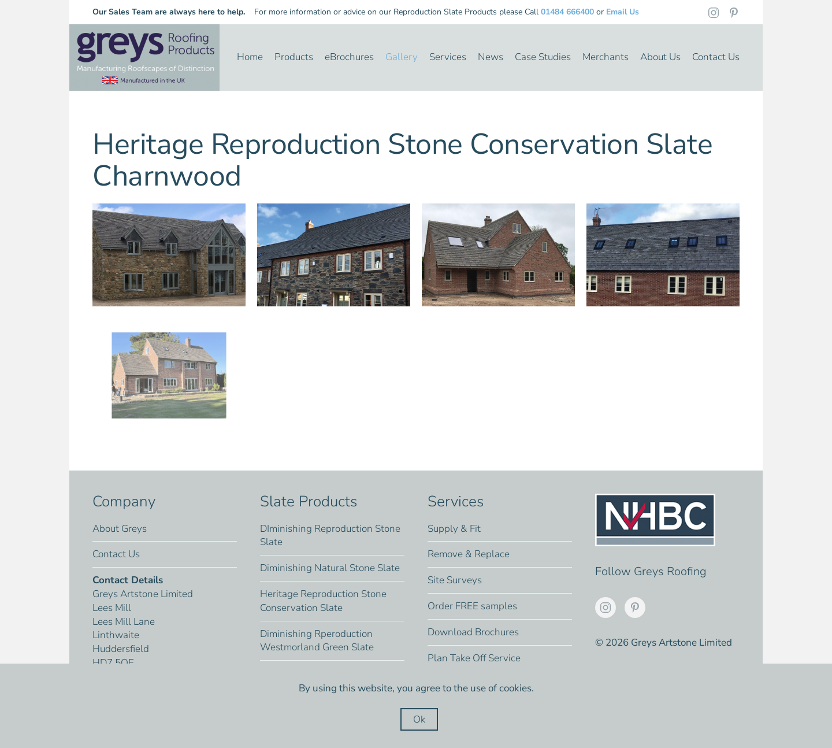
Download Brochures (473, 632)
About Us (660, 57)
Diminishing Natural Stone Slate (330, 568)
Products (293, 57)
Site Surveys (455, 580)
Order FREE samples (472, 606)
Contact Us (716, 57)
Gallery (401, 57)
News (490, 57)
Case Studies (543, 57)
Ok (419, 719)
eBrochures (349, 57)
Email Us (622, 11)
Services (447, 57)
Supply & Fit (454, 528)
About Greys (119, 528)
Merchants (605, 57)
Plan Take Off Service (474, 658)
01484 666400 (567, 11)
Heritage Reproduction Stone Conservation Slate (323, 600)
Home (250, 57)
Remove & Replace (469, 554)
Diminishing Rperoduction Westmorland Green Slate (317, 640)
